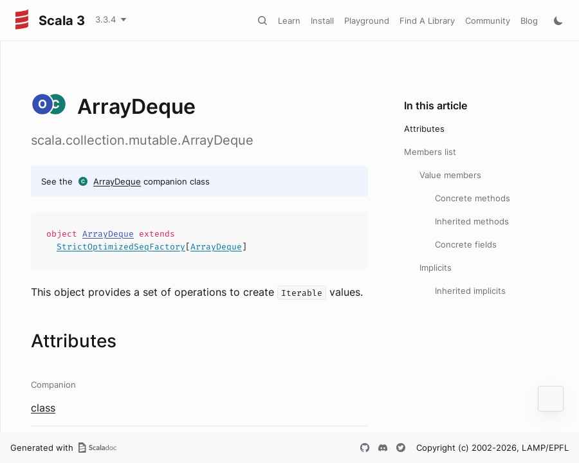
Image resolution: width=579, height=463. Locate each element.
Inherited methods (472, 221)
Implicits (435, 267)
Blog (529, 20)
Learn (289, 20)
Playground (366, 20)
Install (322, 20)
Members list (430, 152)
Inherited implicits (470, 291)
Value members (450, 175)
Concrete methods (472, 198)
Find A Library (427, 20)
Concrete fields (466, 244)
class (43, 407)
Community (487, 20)
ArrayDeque (117, 181)
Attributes (424, 128)
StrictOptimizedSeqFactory (121, 246)
